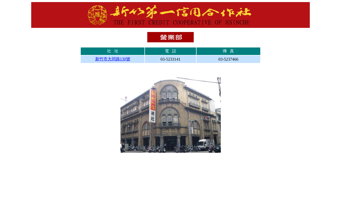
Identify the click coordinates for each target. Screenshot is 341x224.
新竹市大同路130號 (112, 59)
